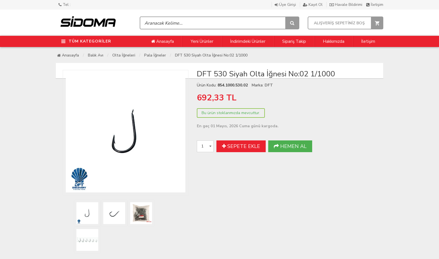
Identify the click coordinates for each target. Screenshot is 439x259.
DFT (269, 85)
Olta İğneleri (123, 55)
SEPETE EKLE (241, 146)
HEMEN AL (290, 146)
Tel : (65, 4)
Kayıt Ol (313, 4)
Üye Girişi (286, 4)
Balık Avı (95, 55)
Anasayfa (162, 41)
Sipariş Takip (294, 41)
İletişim (374, 4)
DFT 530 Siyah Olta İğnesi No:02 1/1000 (211, 55)
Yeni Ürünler (202, 41)
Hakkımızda (333, 41)
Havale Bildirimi (346, 4)
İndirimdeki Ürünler (247, 41)
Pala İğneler (155, 55)
